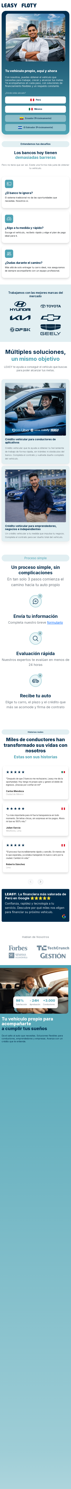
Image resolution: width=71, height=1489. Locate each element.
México (35, 109)
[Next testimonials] (40, 882)
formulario (55, 622)
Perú (35, 100)
